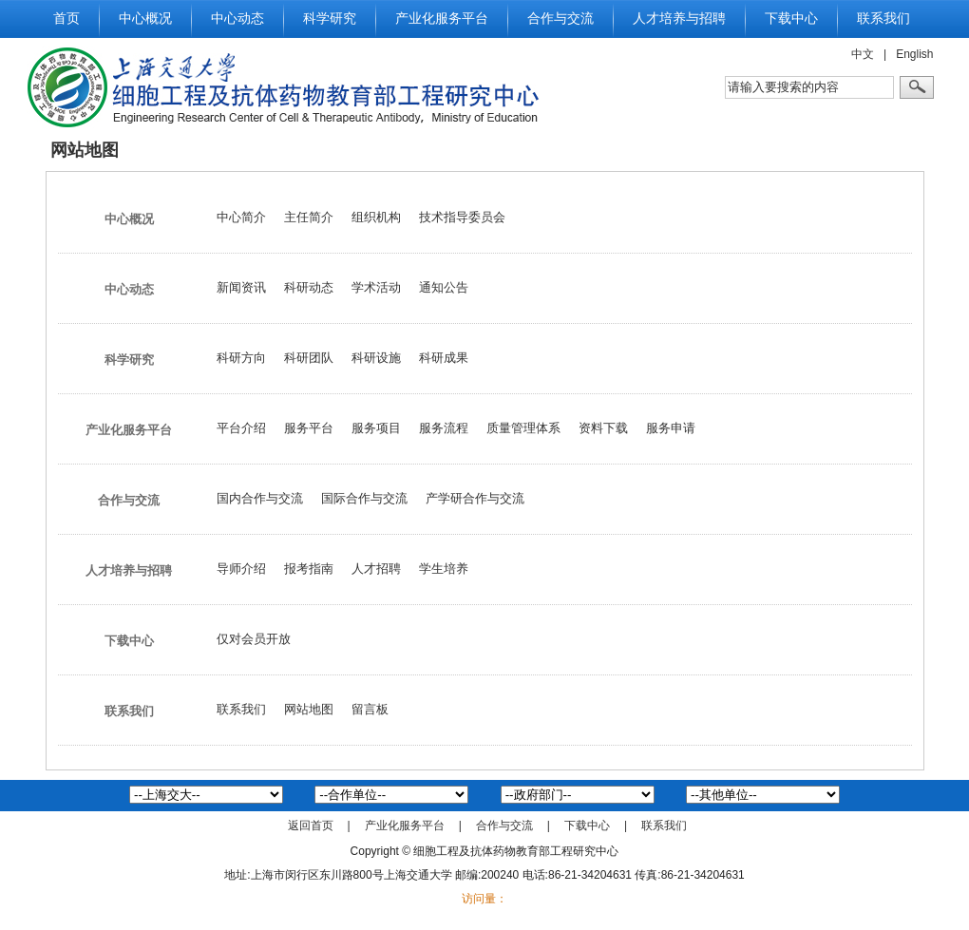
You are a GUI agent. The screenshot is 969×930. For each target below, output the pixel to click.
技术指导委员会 (462, 217)
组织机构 (376, 217)
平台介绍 (241, 428)
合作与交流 (560, 18)
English (914, 54)
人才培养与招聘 (679, 18)
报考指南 (308, 568)
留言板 (370, 709)
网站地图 (308, 709)
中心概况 (145, 18)
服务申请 (670, 428)
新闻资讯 (241, 287)
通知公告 (443, 287)
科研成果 (443, 358)
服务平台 (308, 428)
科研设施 (376, 358)
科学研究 (329, 18)
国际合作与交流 (364, 498)
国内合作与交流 (260, 498)
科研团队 (308, 358)
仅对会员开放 (254, 639)
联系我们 (883, 18)
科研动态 (308, 287)
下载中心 (791, 18)
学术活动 (376, 287)
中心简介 (241, 217)
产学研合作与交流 (475, 498)
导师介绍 (241, 568)
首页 (66, 18)
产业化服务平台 (441, 18)
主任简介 (308, 217)
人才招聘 (376, 568)
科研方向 (241, 358)
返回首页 (310, 825)
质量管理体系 (523, 428)
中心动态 (237, 18)
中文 (862, 54)
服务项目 (376, 428)
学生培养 (443, 568)
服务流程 (443, 428)
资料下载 (603, 428)
